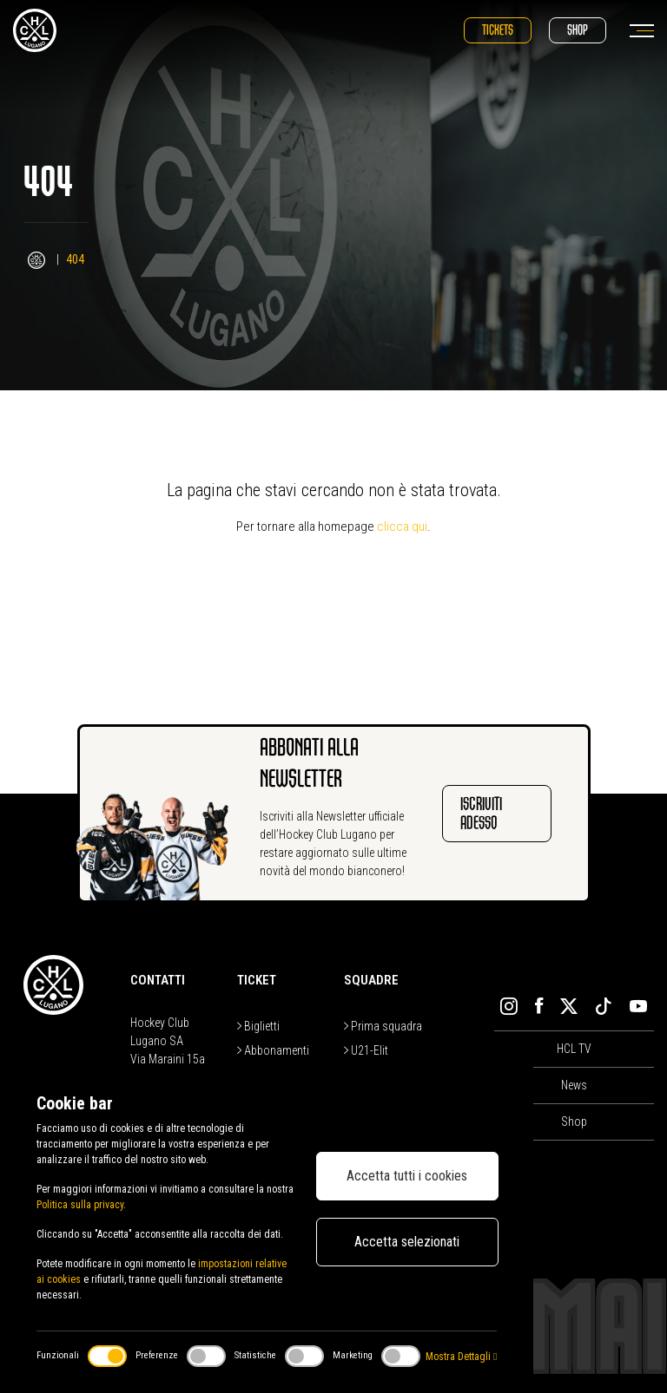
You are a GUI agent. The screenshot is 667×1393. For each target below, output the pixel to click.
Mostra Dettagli (461, 1356)
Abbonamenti (273, 1050)
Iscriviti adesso (481, 813)
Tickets (497, 30)
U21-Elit (366, 1050)
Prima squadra (383, 1026)
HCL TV (574, 1049)
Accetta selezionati (406, 1241)
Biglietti (258, 1026)
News (574, 1085)
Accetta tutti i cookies (407, 1175)
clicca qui (402, 526)
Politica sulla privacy (79, 1205)
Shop (577, 30)
